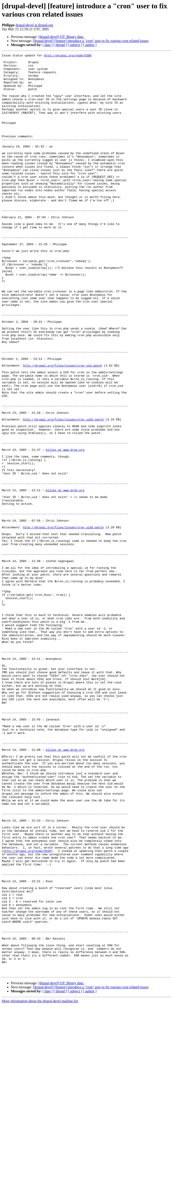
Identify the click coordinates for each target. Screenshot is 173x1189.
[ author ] (90, 45)
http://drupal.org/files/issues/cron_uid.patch (62, 428)
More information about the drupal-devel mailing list (40, 1185)
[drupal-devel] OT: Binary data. (61, 37)
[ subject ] (75, 45)
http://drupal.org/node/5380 (67, 56)
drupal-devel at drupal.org (34, 25)
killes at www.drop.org (65, 529)
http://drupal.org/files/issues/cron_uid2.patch (63, 493)
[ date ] (48, 45)
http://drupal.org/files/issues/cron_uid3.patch (63, 622)
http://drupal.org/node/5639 (27, 1011)
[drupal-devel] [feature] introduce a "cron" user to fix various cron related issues (91, 41)
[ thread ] (60, 45)
